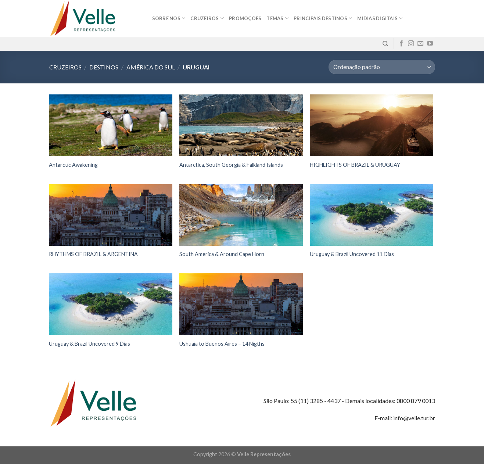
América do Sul (150, 67)
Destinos (103, 67)
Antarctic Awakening (73, 165)
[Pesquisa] (385, 44)
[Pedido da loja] (382, 67)
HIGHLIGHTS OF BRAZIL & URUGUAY (355, 165)
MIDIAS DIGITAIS (379, 18)
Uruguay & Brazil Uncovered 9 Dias (89, 344)
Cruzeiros (207, 18)
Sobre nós (169, 18)
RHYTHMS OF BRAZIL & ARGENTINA (93, 254)
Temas (277, 18)
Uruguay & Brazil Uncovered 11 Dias (352, 254)
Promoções (245, 18)
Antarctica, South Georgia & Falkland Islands (231, 165)
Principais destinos (323, 18)
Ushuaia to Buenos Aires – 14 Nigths (222, 344)
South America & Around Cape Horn (221, 254)
